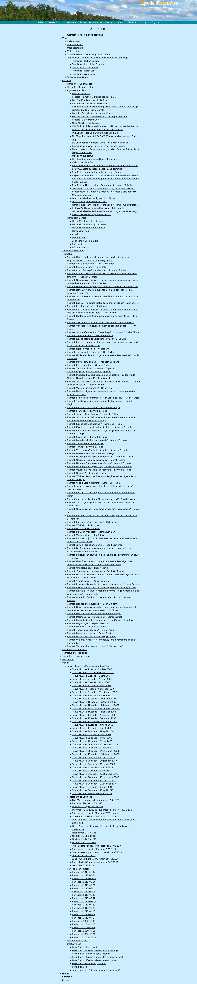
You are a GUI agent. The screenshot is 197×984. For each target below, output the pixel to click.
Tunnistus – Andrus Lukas (85, 67)
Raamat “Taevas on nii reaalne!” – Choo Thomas (91, 630)
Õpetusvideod (74, 944)
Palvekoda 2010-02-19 (83, 895)
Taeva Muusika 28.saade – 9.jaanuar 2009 (93, 757)
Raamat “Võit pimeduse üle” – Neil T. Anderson (90, 263)
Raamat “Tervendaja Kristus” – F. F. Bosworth (90, 335)
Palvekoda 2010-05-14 (83, 872)
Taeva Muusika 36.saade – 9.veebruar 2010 (94, 783)
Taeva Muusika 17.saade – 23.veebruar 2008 (94, 721)
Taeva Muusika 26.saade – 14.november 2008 (95, 751)
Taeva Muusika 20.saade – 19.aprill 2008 (93, 731)
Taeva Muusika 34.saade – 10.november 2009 (95, 777)
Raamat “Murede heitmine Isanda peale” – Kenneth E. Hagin (97, 440)
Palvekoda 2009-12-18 (83, 921)
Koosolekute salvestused (79, 797)
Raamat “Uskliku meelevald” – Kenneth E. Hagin (91, 453)
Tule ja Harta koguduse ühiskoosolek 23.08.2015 (96, 846)
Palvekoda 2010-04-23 (84, 875)
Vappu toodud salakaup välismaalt (89, 103)
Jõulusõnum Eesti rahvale (85, 241)
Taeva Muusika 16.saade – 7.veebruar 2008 (94, 718)
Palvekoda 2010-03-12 (83, 888)
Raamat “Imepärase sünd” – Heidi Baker (87, 267)
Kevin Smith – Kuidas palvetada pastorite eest (95, 960)
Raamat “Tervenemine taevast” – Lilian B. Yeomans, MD (95, 646)
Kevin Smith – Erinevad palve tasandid (91, 953)
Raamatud (67, 254)
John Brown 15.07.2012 (83, 855)
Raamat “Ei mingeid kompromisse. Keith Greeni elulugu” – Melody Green (103, 398)
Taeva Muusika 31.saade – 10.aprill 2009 (92, 767)
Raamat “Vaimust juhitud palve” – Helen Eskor (90, 388)
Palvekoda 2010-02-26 (83, 891)
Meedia (66, 662)
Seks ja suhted (79, 967)
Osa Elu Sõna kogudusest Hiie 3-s (89, 100)
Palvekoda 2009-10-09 (84, 937)
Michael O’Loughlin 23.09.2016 (87, 806)
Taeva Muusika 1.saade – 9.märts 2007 (92, 669)
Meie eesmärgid (75, 48)
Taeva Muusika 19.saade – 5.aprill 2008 (92, 728)
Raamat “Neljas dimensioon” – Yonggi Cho (88, 349)
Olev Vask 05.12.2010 (83, 865)
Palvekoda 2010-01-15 (83, 911)
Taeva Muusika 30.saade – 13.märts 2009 (93, 764)
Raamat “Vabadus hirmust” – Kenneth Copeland (91, 368)
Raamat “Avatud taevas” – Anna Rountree (88, 581)
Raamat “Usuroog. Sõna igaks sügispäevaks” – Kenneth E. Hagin (99, 466)
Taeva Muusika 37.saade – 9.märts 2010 (92, 787)
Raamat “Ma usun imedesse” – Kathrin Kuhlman (91, 532)
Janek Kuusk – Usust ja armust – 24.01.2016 (94, 816)
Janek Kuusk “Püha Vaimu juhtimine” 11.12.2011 (95, 859)
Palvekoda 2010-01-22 (83, 908)
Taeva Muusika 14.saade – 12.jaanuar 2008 (94, 711)
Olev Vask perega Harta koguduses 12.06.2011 (95, 800)
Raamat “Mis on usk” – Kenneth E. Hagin (87, 437)
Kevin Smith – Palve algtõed (86, 947)
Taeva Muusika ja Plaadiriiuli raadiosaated (88, 666)
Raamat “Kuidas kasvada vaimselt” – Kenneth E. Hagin (94, 424)
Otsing (65, 980)
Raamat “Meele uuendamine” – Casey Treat (89, 633)
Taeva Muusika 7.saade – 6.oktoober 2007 (93, 689)
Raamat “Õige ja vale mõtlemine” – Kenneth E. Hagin (93, 483)
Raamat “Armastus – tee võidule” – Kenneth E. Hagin (93, 407)
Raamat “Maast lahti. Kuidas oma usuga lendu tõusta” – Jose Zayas (101, 620)
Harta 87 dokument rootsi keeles (88, 227)
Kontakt (66, 973)
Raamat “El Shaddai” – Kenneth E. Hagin (87, 411)
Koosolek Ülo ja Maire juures (86, 119)
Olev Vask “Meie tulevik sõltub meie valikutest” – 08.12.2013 (102, 810)
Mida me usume (75, 44)
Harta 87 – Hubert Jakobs (80, 84)
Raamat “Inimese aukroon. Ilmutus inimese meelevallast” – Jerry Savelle (103, 584)
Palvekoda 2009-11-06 (83, 931)
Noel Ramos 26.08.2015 (84, 839)
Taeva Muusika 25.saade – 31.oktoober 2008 (95, 747)
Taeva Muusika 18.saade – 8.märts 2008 (92, 725)
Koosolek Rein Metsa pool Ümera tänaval (92, 113)
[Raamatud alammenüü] (101, 22)
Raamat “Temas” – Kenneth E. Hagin (85, 443)
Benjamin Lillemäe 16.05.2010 (87, 803)
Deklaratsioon (79, 237)
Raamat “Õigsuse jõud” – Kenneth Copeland (89, 371)
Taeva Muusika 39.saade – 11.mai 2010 (92, 793)
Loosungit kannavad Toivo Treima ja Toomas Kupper (98, 146)
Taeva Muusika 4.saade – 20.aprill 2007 (92, 679)
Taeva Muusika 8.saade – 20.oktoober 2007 (94, 692)
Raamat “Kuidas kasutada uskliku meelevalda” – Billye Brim (97, 339)
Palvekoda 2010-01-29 (83, 904)
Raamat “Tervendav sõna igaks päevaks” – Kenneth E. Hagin (97, 450)
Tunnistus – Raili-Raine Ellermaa (88, 64)
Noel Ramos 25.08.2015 (84, 836)
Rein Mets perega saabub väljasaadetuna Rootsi (96, 172)
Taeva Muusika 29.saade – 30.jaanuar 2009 (94, 760)
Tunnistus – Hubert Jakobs (85, 61)
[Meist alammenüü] (46, 22)
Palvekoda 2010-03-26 (84, 882)
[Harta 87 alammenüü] (60, 22)
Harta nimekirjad (80, 231)
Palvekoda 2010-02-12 (83, 898)
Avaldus (76, 234)
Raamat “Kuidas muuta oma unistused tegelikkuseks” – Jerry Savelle (101, 587)
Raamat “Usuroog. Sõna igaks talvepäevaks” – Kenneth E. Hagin (99, 470)
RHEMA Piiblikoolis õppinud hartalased (91, 214)
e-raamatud (68, 659)
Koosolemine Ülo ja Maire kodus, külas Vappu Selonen (99, 116)
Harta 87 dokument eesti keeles (88, 221)
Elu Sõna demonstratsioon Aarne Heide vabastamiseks (100, 142)
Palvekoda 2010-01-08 (83, 914)
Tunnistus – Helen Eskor (84, 70)
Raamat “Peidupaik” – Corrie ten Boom (86, 626)
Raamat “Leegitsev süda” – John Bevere (87, 306)
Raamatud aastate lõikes (74, 649)
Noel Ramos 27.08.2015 (84, 842)
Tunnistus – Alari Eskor (83, 74)
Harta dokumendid (76, 218)
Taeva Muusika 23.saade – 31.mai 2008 (92, 741)
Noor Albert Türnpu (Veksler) (86, 123)
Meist (65, 38)
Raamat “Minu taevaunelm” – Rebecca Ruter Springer (94, 613)
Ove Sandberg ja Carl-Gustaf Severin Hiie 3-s (95, 133)
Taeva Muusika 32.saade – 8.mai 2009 (91, 770)
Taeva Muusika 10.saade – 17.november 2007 (95, 698)
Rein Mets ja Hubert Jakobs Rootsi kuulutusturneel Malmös (102, 185)
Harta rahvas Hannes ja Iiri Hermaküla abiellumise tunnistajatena (105, 205)
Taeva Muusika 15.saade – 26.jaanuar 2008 (94, 715)
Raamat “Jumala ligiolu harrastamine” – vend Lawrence (94, 545)
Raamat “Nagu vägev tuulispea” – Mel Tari (88, 623)
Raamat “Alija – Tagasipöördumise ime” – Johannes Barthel (96, 270)
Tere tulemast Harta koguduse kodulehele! (83, 35)
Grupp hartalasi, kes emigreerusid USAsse (93, 198)
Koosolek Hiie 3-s (81, 93)
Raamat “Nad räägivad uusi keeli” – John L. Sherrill (92, 604)
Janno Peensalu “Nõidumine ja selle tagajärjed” (96, 970)
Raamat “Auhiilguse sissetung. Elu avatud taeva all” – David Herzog (101, 499)
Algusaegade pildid (77, 90)
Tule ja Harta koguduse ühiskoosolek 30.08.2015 (97, 852)
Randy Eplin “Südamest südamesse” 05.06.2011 (96, 862)
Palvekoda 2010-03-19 (83, 885)
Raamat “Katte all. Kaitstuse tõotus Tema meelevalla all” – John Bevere (103, 303)
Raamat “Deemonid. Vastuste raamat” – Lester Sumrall (94, 617)
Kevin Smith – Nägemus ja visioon (89, 963)
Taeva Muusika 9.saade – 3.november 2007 (94, 695)
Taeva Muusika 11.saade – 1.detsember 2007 (95, 702)
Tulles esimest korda (77, 77)
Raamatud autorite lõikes (74, 653)
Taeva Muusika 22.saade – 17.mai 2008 (92, 738)
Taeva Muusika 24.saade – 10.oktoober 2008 (95, 744)
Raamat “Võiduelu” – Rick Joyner (83, 525)
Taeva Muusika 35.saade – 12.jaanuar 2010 (94, 780)
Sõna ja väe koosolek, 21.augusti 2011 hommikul (96, 813)
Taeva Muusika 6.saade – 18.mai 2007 (91, 685)
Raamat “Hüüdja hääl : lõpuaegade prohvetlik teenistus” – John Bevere (102, 286)
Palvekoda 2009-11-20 (83, 924)
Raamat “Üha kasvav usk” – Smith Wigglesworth (91, 636)
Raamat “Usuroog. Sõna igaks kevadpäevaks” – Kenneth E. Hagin (100, 456)
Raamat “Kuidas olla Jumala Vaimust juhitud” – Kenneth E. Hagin (99, 427)
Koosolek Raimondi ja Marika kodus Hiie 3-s (94, 97)
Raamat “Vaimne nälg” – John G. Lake (86, 535)
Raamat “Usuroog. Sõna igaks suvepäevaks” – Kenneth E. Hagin (99, 463)
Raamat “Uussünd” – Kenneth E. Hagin (86, 473)
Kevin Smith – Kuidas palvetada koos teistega (95, 950)
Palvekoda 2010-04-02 (84, 878)
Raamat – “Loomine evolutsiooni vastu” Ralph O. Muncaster (97, 571)
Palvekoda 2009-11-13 (83, 927)
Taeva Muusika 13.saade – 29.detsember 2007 (96, 708)
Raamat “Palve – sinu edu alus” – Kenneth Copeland (93, 362)
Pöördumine (78, 244)
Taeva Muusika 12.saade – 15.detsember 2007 (95, 705)
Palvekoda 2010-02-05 (84, 901)
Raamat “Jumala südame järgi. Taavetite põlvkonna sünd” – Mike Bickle (103, 332)
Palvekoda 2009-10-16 (83, 934)
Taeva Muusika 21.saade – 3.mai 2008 (91, 734)
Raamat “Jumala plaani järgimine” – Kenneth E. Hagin (93, 414)
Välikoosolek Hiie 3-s (82, 162)
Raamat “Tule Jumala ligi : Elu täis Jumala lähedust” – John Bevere (100, 322)
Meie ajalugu (73, 41)
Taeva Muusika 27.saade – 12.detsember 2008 (95, 754)
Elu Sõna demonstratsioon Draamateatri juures (95, 159)
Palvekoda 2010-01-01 (83, 918)
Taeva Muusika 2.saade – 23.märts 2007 (93, 672)
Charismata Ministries (73, 250)
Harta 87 (66, 80)
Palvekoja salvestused (78, 869)
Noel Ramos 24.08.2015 (84, 832)
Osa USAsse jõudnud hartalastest (89, 201)
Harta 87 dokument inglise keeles (89, 224)
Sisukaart (67, 976)
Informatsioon (79, 247)
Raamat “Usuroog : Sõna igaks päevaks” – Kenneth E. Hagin (97, 460)
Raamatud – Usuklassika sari (76, 656)
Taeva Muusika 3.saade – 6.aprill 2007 (91, 676)
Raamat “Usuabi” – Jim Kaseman (83, 528)
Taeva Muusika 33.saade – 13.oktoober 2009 (95, 774)
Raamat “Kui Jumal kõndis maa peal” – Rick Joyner (92, 522)
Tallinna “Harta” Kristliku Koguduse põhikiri (88, 54)
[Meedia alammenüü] (114, 22)
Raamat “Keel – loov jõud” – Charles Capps (88, 365)
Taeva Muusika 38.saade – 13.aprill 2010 (92, 790)
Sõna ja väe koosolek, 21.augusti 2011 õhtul (94, 849)
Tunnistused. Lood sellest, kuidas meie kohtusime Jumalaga (97, 57)
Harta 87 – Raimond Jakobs (81, 87)
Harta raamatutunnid (77, 940)
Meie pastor (73, 51)
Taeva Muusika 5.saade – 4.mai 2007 (91, 682)
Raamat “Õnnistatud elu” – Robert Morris (87, 568)
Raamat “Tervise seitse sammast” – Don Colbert (91, 352)
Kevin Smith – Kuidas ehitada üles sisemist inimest (97, 957)
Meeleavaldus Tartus (82, 156)
